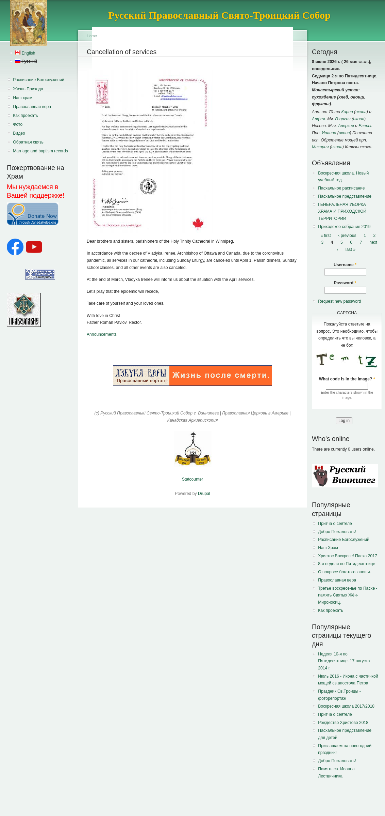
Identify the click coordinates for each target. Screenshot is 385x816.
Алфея (318, 119)
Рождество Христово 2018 (343, 722)
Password (345, 283)
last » (350, 249)
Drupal (204, 493)
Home (92, 36)
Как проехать (25, 115)
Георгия (343, 119)
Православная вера (32, 106)
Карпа (347, 111)
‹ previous (347, 235)
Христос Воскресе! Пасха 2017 (347, 556)
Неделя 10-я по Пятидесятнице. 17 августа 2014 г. (344, 661)
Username (345, 264)
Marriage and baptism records (40, 151)
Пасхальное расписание (341, 188)
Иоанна (329, 133)
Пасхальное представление (344, 196)
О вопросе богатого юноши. (344, 572)
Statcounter (192, 479)
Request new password (339, 301)
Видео (19, 133)
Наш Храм (328, 547)
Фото (17, 124)
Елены (364, 125)
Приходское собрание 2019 (344, 226)
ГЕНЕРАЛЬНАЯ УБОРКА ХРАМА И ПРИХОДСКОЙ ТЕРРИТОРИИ (342, 211)
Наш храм (22, 97)
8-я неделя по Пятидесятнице (346, 563)
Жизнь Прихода (28, 89)
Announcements (102, 334)
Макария (320, 147)
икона (361, 111)
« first (326, 235)
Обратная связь (28, 142)
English (25, 53)
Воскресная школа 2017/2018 (346, 706)
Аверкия (346, 125)
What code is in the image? (347, 379)
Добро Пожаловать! (337, 531)
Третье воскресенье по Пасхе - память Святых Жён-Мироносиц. (347, 595)
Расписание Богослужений (38, 79)
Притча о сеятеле (335, 523)
